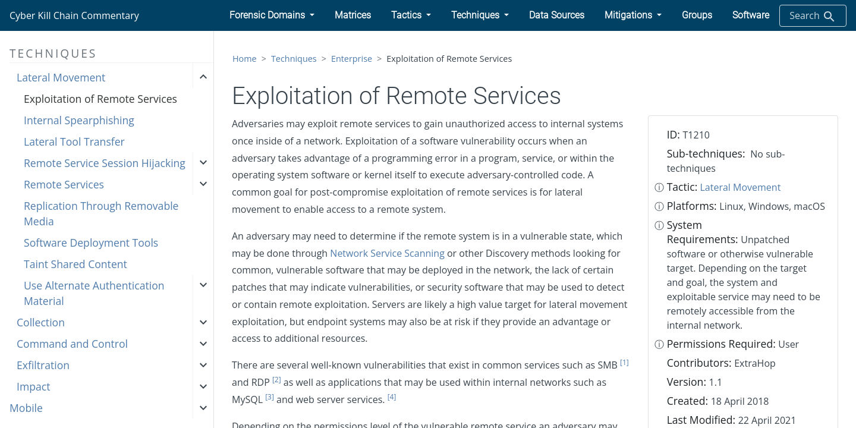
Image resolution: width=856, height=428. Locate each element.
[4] (392, 397)
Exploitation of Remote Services (100, 99)
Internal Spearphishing (79, 120)
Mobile (26, 408)
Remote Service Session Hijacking (104, 163)
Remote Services (64, 184)
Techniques (294, 58)
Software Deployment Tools (91, 242)
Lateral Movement (61, 77)
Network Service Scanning (387, 253)
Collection (41, 322)
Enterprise (351, 58)
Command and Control (72, 343)
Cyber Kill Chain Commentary (74, 15)
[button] (272, 15)
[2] (276, 379)
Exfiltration (43, 365)
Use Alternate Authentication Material (94, 293)
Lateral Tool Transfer (74, 141)
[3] (269, 397)
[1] (624, 362)
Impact (33, 386)
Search (812, 16)
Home (244, 58)
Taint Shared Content (75, 264)
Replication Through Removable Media (101, 213)
